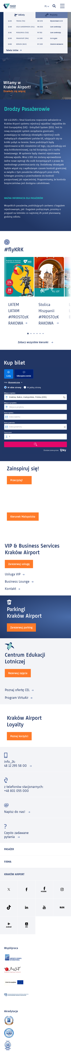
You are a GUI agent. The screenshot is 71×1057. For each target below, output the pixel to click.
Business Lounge (17, 581)
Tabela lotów (12, 50)
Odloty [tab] (19, 15)
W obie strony (14, 387)
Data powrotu (9, 423)
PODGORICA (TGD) (22, 33)
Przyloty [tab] (51, 14)
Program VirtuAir (16, 697)
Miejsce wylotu (9, 393)
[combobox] (46, 6)
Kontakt (10, 589)
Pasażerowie (8, 432)
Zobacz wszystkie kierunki (33, 342)
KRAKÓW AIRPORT (14, 874)
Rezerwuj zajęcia (17, 673)
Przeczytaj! (16, 480)
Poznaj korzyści (19, 736)
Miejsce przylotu (10, 403)
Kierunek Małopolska (22, 516)
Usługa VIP (13, 574)
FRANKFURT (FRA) (22, 38)
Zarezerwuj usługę (19, 564)
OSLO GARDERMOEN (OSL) (25, 27)
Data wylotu (8, 413)
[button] (28, 333)
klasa (5, 382)
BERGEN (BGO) (21, 44)
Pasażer (9, 849)
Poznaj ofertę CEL (17, 690)
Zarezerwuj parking (21, 627)
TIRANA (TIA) (20, 21)
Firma (7, 861)
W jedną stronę (34, 387)
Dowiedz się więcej (14, 91)
